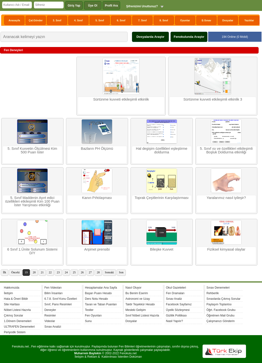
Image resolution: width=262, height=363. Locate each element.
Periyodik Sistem (14, 332)
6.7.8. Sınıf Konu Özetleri (60, 298)
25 (74, 272)
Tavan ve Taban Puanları (101, 304)
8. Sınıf (164, 20)
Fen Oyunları (93, 315)
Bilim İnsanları (53, 293)
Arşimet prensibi (97, 249)
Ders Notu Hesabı (96, 298)
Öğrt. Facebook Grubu (220, 310)
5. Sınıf (100, 20)
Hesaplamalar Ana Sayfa (101, 287)
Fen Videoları (53, 287)
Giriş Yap (74, 5)
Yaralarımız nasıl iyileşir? (226, 198)
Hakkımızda (11, 287)
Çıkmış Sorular (13, 315)
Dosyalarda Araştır (150, 37)
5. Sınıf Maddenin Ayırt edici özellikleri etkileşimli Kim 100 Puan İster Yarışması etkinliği (32, 201)
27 (90, 272)
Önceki (15, 272)
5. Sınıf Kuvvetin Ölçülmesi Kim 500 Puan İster (32, 150)
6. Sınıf (121, 20)
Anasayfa (14, 20)
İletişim (8, 293)
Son (121, 272)
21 (42, 272)
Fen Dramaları (175, 293)
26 (82, 272)
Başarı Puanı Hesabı (98, 293)
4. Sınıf (78, 20)
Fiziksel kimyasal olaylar (226, 249)
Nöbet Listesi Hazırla (17, 310)
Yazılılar (249, 20)
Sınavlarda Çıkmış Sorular (223, 298)
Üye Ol (92, 5)
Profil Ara (111, 5)
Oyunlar (185, 20)
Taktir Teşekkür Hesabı (140, 304)
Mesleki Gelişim (135, 310)
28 (98, 272)
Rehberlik (212, 293)
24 (66, 272)
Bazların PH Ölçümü (97, 148)
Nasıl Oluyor (133, 287)
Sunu (88, 321)
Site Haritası (12, 304)
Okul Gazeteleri (176, 287)
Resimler (50, 315)
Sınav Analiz (174, 298)
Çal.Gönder (35, 20)
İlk (4, 272)
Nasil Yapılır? (174, 321)
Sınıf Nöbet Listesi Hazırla (142, 315)
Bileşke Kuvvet (161, 249)
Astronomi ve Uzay (137, 298)
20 (34, 272)
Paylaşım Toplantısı (219, 304)
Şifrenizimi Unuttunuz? (142, 6)
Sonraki (109, 272)
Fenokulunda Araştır (189, 37)
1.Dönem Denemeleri (17, 321)
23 (58, 272)
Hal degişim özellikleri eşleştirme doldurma (161, 150)
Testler (89, 310)
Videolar (49, 321)
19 (26, 272)
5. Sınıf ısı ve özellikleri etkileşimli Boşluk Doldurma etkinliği (226, 150)
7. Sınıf (142, 20)
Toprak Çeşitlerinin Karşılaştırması (161, 198)
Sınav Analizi (52, 326)
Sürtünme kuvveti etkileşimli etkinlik (121, 99)
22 (50, 272)
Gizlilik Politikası (176, 315)
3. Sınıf (57, 20)
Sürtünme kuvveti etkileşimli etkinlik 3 (212, 99)
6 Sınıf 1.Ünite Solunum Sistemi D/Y (32, 251)
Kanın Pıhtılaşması (97, 198)
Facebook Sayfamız (179, 304)
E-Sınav (206, 20)
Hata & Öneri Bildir (16, 298)
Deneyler (50, 310)
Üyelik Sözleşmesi (177, 310)
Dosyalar (227, 20)
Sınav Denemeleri (217, 287)
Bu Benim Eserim (136, 293)
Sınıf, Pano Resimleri (58, 304)
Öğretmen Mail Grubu (220, 315)
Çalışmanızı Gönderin (220, 321)
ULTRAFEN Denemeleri (19, 326)
